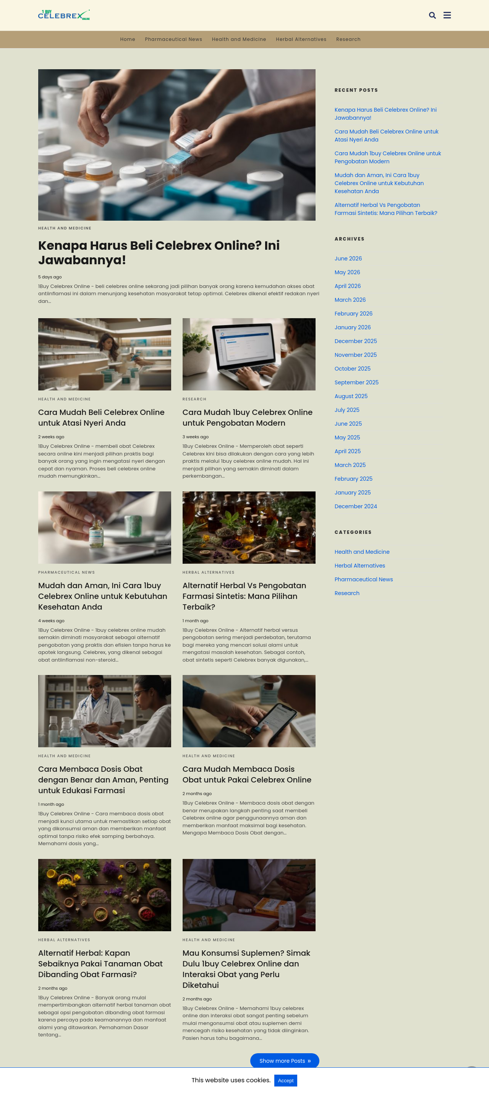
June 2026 (348, 258)
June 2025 (348, 424)
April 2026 (348, 286)
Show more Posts (282, 1061)
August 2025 (351, 396)
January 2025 (353, 492)
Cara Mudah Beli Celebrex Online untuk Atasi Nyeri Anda (101, 417)
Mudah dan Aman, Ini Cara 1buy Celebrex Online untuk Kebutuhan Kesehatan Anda (102, 596)
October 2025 (353, 368)
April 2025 (348, 451)
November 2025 (356, 355)
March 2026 (350, 300)
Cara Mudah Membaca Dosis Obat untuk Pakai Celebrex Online (247, 774)
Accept (286, 1080)
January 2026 (353, 327)
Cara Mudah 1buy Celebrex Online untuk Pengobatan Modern (248, 417)
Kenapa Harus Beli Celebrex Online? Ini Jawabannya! (159, 252)
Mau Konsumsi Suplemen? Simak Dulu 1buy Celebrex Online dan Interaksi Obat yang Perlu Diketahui (246, 969)
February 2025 (353, 479)
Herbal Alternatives (301, 39)
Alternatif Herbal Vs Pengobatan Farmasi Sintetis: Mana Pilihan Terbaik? (244, 596)
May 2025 (347, 437)
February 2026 (353, 313)
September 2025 (357, 382)
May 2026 (347, 272)
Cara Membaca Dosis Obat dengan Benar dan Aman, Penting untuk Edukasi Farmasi (103, 780)
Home (128, 39)
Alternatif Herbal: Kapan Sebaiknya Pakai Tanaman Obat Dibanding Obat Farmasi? (100, 964)
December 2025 (356, 341)
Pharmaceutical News (173, 39)
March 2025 (350, 465)
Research (348, 39)
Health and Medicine (239, 39)
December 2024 (356, 506)
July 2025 (347, 410)
